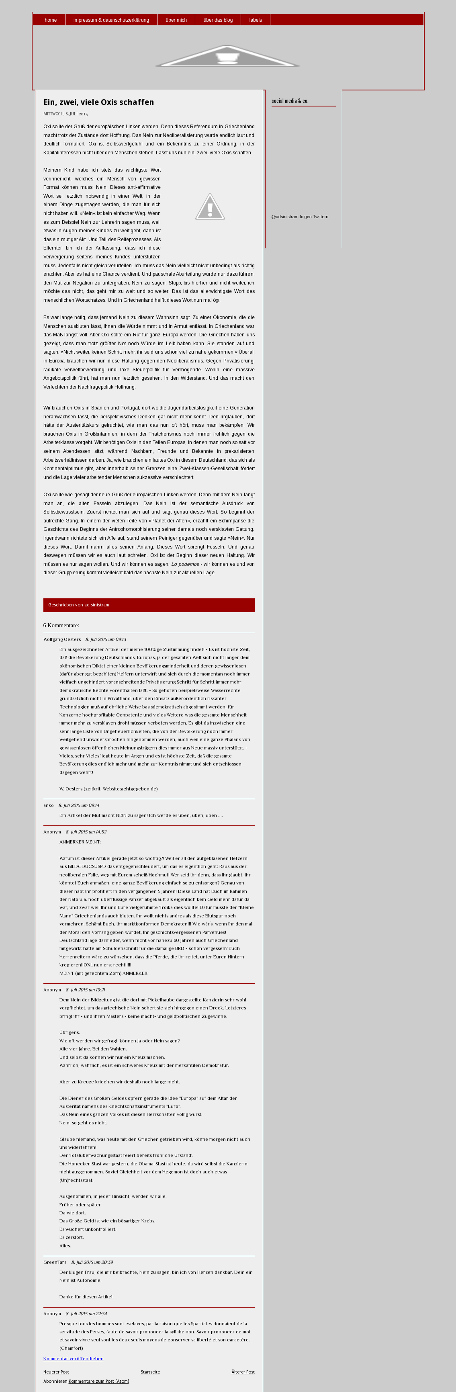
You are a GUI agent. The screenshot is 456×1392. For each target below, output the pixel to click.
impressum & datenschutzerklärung (111, 20)
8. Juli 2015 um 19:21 (85, 990)
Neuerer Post (56, 1372)
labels (255, 20)
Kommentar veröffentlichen (73, 1358)
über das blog (218, 20)
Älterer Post (243, 1372)
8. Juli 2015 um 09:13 (105, 639)
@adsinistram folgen (292, 216)
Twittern (321, 216)
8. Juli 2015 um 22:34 (86, 1313)
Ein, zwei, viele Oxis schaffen (98, 102)
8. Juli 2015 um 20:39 (91, 1262)
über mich (176, 20)
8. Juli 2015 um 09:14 (78, 805)
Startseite (150, 1372)
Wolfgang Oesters (62, 639)
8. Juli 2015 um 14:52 (85, 832)
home (51, 20)
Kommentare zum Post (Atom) (99, 1381)
